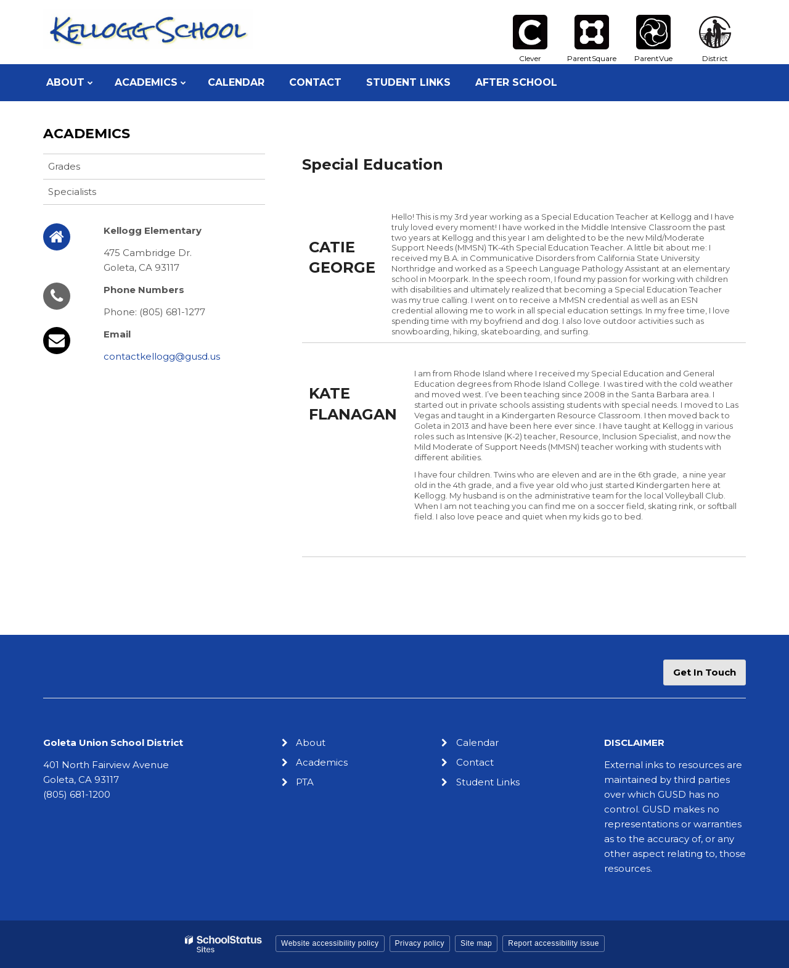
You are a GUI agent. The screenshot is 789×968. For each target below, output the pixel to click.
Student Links (488, 782)
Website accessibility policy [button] (330, 943)
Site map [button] (476, 943)
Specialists (72, 191)
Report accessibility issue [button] (553, 943)
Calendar (477, 742)
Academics (86, 133)
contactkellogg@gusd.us (162, 356)
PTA (305, 782)
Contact (475, 762)
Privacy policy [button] (419, 943)
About (310, 742)
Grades (64, 166)
